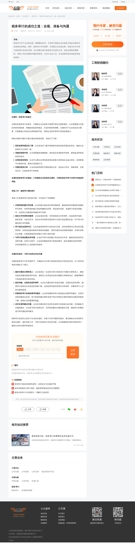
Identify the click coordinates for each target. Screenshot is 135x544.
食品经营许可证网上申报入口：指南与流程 (109, 217)
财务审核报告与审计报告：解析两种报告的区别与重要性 (37, 388)
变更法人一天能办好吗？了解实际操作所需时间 (109, 179)
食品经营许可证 (48, 472)
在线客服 (61, 520)
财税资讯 (93, 8)
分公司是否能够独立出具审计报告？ (108, 190)
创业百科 (68, 8)
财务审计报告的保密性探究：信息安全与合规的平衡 (35, 384)
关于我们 (61, 513)
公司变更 (25, 472)
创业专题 (115, 2)
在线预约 (44, 523)
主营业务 (55, 8)
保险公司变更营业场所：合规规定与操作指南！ (109, 228)
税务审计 (34, 16)
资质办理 (117, 153)
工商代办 (107, 147)
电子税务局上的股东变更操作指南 (107, 201)
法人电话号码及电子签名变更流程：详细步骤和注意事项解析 (109, 196)
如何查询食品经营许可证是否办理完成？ (109, 212)
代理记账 (96, 153)
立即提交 (72, 352)
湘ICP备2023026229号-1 (33, 530)
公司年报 (25, 481)
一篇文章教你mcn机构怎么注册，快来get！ (109, 222)
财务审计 (15, 490)
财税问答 (81, 8)
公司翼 (18, 16)
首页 (17, 2)
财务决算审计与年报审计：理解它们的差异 (32, 392)
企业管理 (107, 160)
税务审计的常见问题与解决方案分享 (28, 370)
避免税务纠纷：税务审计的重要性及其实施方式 (33, 373)
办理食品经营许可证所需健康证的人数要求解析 (109, 185)
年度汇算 (35, 481)
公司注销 (117, 147)
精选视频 (106, 8)
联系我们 (61, 517)
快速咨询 (122, 8)
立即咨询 (107, 44)
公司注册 (96, 147)
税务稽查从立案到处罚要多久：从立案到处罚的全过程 (109, 206)
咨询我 (120, 74)
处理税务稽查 (27, 490)
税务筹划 (96, 160)
